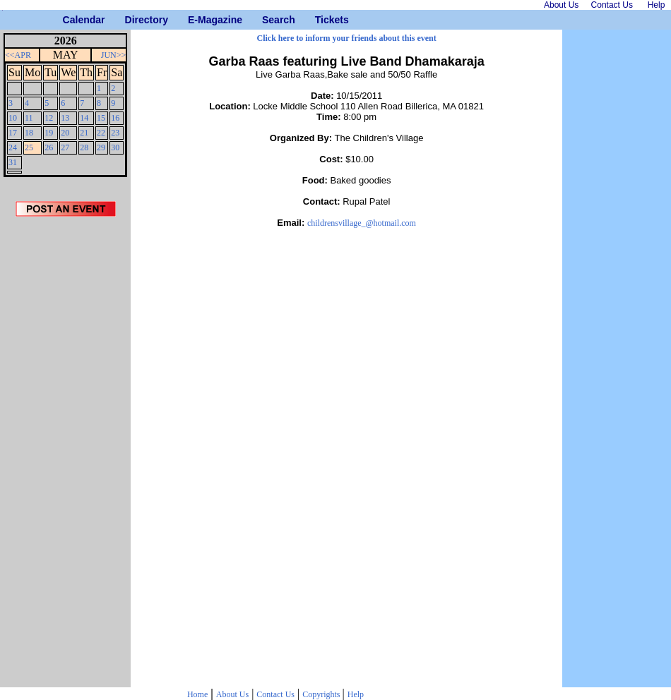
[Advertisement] (65, 456)
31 (12, 162)
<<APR (18, 55)
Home (197, 694)
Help (356, 694)
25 (29, 147)
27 (65, 147)
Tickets (320, 19)
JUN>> (113, 55)
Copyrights (322, 694)
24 (12, 147)
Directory (130, 19)
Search (267, 19)
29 (101, 147)
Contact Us (275, 694)
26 (48, 147)
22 (101, 133)
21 (84, 133)
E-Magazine (193, 19)
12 (48, 118)
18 (29, 133)
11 (29, 118)
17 (12, 133)
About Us (232, 694)
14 (84, 118)
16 (115, 118)
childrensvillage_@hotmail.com (361, 223)
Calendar (68, 19)
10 (12, 118)
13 (65, 118)
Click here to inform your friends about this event (347, 38)
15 (101, 118)
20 (65, 133)
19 (48, 133)
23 (115, 133)
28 (84, 147)
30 (115, 147)
